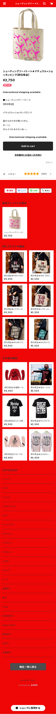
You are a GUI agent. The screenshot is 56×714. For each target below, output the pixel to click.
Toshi (5, 606)
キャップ (6, 570)
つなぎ (5, 561)
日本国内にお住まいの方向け (28, 155)
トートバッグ (8, 524)
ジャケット (7, 543)
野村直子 (6, 634)
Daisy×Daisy (9, 625)
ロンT (5, 488)
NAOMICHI (7, 616)
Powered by (28, 685)
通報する (49, 162)
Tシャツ (6, 497)
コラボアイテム (9, 506)
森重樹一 (6, 588)
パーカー (6, 479)
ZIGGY (5, 643)
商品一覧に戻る (28, 666)
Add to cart (28, 146)
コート (5, 579)
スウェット (7, 552)
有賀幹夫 (6, 652)
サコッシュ (7, 533)
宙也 (4, 597)
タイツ (5, 515)
